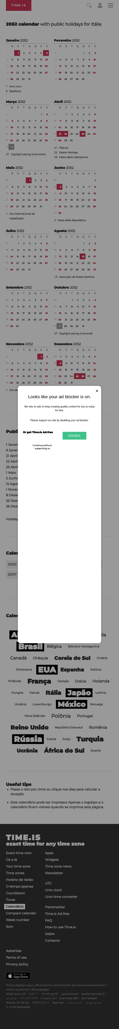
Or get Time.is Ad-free (38, 432)
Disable (74, 435)
